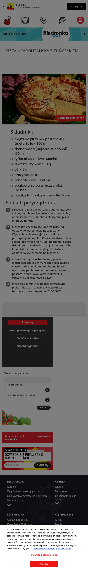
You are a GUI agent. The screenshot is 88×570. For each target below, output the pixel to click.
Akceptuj (44, 564)
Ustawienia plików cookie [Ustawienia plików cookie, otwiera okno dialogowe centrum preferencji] (44, 555)
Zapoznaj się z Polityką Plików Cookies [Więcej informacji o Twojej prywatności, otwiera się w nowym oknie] (52, 548)
